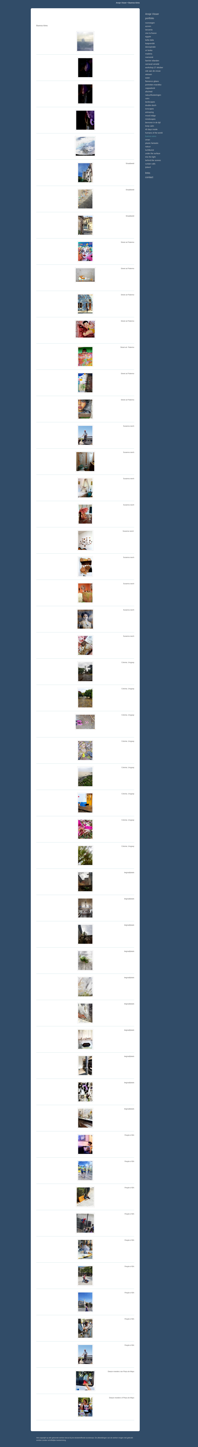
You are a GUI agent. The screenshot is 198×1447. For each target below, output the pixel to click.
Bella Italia (149, 40)
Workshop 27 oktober (154, 67)
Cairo (147, 98)
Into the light (150, 157)
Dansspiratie (150, 47)
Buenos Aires (150, 136)
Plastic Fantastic (151, 143)
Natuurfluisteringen (153, 95)
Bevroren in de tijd (152, 122)
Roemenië (149, 57)
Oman (147, 140)
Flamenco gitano (152, 81)
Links (147, 173)
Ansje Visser (121, 3)
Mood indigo (150, 116)
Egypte (148, 36)
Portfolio (149, 18)
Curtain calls (150, 164)
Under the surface (152, 153)
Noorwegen (150, 23)
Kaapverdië (150, 43)
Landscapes (150, 102)
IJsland (148, 167)
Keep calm (149, 126)
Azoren (148, 26)
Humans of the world (154, 133)
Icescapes (149, 109)
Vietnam (148, 74)
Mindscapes (150, 119)
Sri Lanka (148, 50)
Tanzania (148, 30)
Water (147, 78)
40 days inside (151, 129)
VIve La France (150, 33)
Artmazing (149, 112)
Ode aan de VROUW (152, 71)
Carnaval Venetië (152, 64)
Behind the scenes (153, 160)
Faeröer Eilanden (152, 61)
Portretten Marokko (153, 85)
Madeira (148, 54)
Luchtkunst (149, 150)
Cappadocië (150, 88)
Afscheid (148, 91)
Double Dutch (150, 105)
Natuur (148, 146)
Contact (149, 177)
